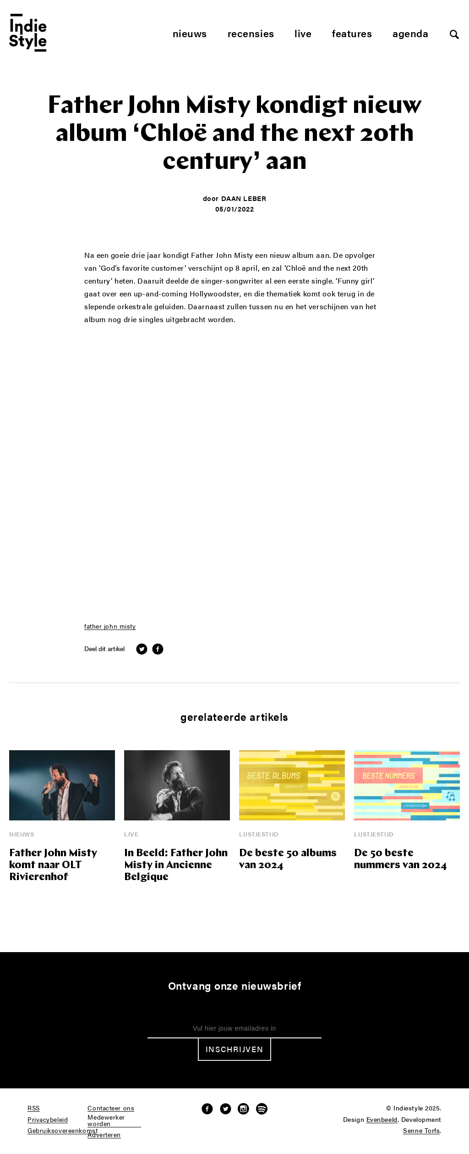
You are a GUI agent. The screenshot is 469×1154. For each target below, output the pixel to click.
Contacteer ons (110, 1108)
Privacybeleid (47, 1119)
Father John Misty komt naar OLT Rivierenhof (53, 865)
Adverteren (104, 1134)
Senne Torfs (421, 1130)
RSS (33, 1108)
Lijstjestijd (259, 834)
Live (302, 33)
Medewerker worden (106, 1120)
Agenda (410, 33)
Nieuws (190, 33)
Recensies (251, 33)
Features (352, 33)
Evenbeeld (382, 1119)
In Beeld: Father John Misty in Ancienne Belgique (176, 865)
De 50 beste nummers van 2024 (400, 859)
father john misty (110, 626)
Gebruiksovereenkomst (62, 1130)
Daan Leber (244, 198)
